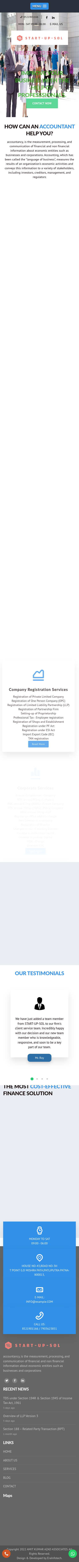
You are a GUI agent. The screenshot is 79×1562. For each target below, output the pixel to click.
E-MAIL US (56, 24)
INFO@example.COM (39, 1302)
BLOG (7, 1478)
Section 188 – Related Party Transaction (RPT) (33, 1429)
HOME (7, 1451)
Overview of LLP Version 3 (20, 1416)
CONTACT (9, 1486)
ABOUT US (10, 1460)
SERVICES (9, 1469)
